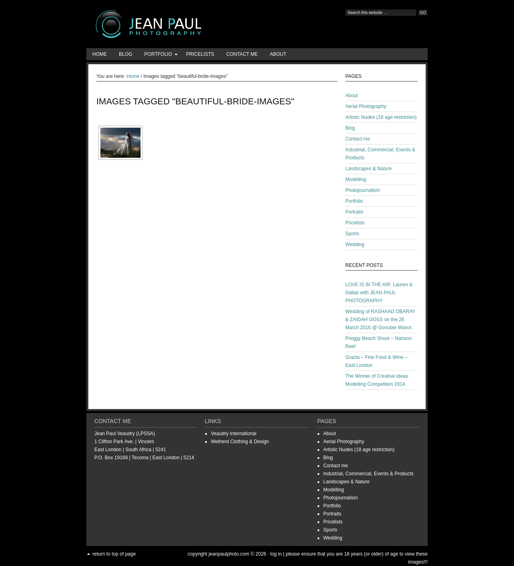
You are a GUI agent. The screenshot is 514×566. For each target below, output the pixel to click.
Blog (125, 54)
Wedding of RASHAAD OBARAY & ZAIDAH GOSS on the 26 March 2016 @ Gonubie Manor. (380, 319)
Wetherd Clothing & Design (240, 441)
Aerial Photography (365, 106)
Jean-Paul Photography (166, 24)
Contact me (242, 54)
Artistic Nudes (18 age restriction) (380, 117)
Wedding (354, 244)
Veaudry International (233, 433)
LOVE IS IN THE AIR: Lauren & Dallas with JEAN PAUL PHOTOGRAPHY (378, 292)
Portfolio (158, 55)
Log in (276, 554)
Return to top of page (114, 554)
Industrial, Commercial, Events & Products (368, 473)
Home (99, 54)
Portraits (354, 212)
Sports (352, 233)
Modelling (355, 179)
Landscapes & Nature (368, 168)
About (278, 54)
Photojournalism (362, 190)
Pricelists (200, 54)
